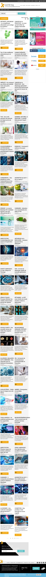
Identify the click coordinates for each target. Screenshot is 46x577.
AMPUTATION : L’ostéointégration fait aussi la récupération (6, 240)
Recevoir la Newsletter (37, 48)
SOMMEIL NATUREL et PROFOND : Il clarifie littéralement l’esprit (21, 118)
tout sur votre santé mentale (41, 56)
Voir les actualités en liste (25, 18)
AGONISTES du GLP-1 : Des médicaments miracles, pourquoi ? (21, 479)
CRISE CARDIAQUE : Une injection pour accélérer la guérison (21, 449)
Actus (21, 5)
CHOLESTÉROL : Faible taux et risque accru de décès (7, 391)
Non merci (39, 574)
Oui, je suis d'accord (31, 574)
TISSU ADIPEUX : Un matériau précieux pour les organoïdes (7, 419)
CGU (29, 562)
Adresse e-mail (4, 549)
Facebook (37, 562)
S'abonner (21, 551)
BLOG (39, 5)
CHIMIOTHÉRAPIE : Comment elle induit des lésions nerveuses (21, 54)
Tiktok (43, 562)
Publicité (26, 562)
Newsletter (13, 562)
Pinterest (41, 562)
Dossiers (24, 5)
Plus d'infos (7, 576)
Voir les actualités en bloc (28, 18)
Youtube (45, 562)
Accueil (2, 9)
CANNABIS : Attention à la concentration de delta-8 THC (21, 210)
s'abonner (36, 568)
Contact (32, 562)
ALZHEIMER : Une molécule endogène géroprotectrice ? (6, 509)
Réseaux (36, 5)
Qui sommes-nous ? (19, 562)
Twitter (39, 562)
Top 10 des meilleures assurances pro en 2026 (6, 54)
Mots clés (3, 13)
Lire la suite (5, 47)
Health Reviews (28, 5)
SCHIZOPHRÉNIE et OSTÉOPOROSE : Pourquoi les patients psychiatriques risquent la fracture (7, 150)
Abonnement (33, 5)
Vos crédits (42, 60)
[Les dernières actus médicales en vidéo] (38, 82)
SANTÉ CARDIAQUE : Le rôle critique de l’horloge (6, 270)
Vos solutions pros (42, 65)
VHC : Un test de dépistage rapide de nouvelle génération (20, 270)
